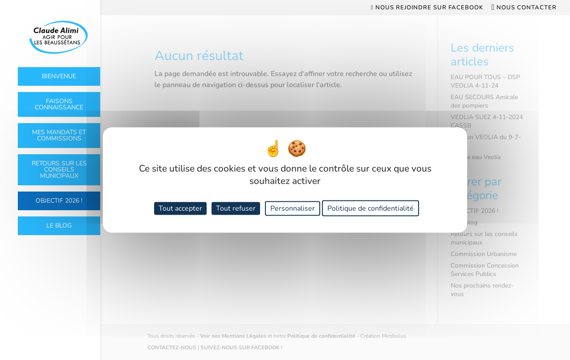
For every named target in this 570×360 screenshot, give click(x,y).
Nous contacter (524, 8)
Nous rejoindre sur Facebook (427, 8)
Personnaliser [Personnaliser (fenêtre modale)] (292, 208)
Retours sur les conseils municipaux (59, 169)
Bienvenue (59, 76)
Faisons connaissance (59, 104)
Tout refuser (236, 208)
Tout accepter (180, 208)
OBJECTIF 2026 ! (59, 200)
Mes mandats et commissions (59, 135)
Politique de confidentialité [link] (370, 208)
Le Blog (59, 225)
